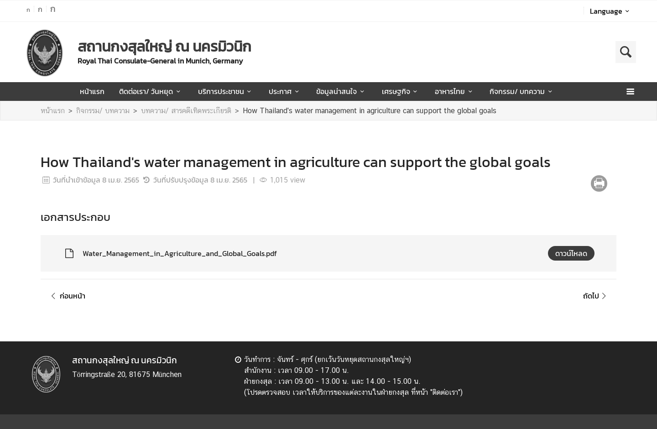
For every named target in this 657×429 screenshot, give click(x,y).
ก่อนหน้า (66, 295)
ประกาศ (285, 91)
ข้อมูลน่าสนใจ (341, 91)
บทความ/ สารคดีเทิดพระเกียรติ (186, 110)
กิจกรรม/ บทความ (522, 91)
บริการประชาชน (226, 91)
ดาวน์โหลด (571, 253)
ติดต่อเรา (445, 392)
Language (611, 10)
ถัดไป (596, 295)
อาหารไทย (455, 91)
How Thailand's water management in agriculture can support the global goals (369, 110)
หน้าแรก (92, 91)
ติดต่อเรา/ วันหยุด (151, 91)
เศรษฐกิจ (401, 91)
